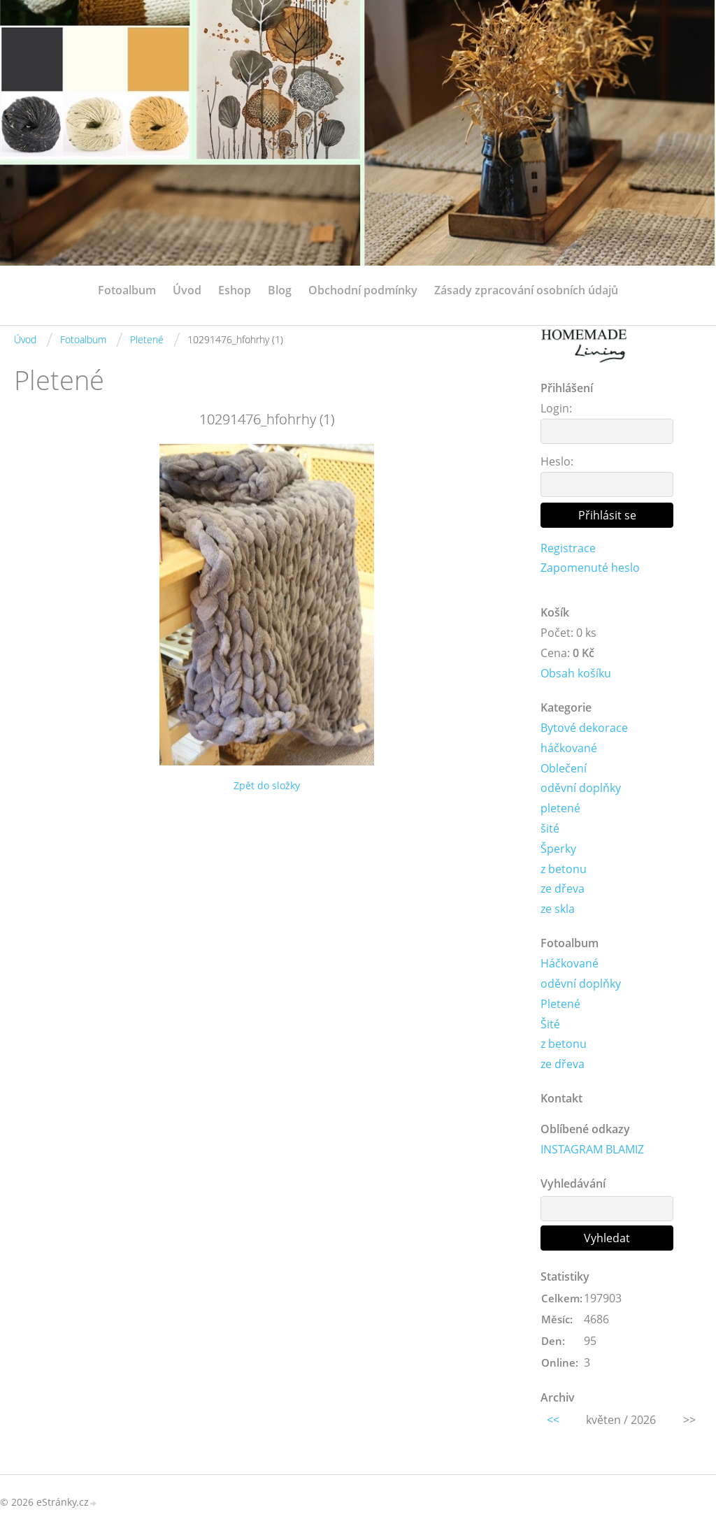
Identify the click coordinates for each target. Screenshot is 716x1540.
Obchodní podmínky (362, 290)
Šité (550, 1024)
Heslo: (556, 461)
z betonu (563, 869)
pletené (560, 808)
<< (553, 1419)
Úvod (187, 290)
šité (549, 828)
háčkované (568, 748)
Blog (280, 290)
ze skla (557, 908)
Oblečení (563, 768)
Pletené (147, 339)
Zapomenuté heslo (590, 567)
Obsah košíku (575, 673)
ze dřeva (562, 888)
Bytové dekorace (584, 727)
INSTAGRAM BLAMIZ (592, 1149)
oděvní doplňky (580, 788)
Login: (556, 408)
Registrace (568, 548)
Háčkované (569, 963)
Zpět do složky (267, 785)
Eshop (234, 290)
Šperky (558, 848)
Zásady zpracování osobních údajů (526, 290)
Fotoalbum (127, 290)
